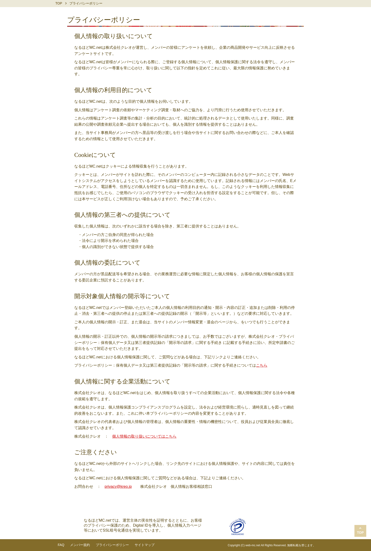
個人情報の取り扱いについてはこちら (144, 436)
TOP (58, 3)
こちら (261, 365)
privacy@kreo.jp (118, 486)
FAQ (61, 545)
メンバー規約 (80, 545)
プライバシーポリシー (112, 545)
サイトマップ (145, 545)
